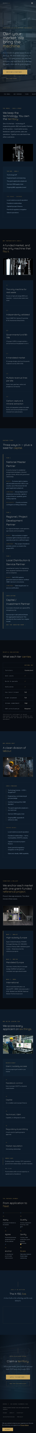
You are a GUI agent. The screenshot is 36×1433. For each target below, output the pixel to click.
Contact (20, 1412)
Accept (8, 1429)
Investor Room (9, 1417)
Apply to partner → (18, 1377)
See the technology (18, 1383)
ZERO (6, 3)
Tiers (27, 94)
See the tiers (11, 78)
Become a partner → (15, 72)
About (12, 1412)
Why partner (18, 94)
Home (5, 1412)
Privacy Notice (24, 1425)
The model (7, 94)
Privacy (20, 1417)
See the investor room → (16, 624)
